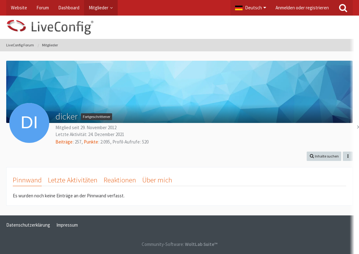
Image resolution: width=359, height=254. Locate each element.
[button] (250, 8)
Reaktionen (120, 179)
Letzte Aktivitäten (72, 179)
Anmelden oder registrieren (302, 8)
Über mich (157, 179)
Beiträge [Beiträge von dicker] (64, 142)
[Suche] (343, 8)
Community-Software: (179, 244)
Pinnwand (27, 179)
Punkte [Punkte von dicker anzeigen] (91, 142)
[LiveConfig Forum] (179, 27)
